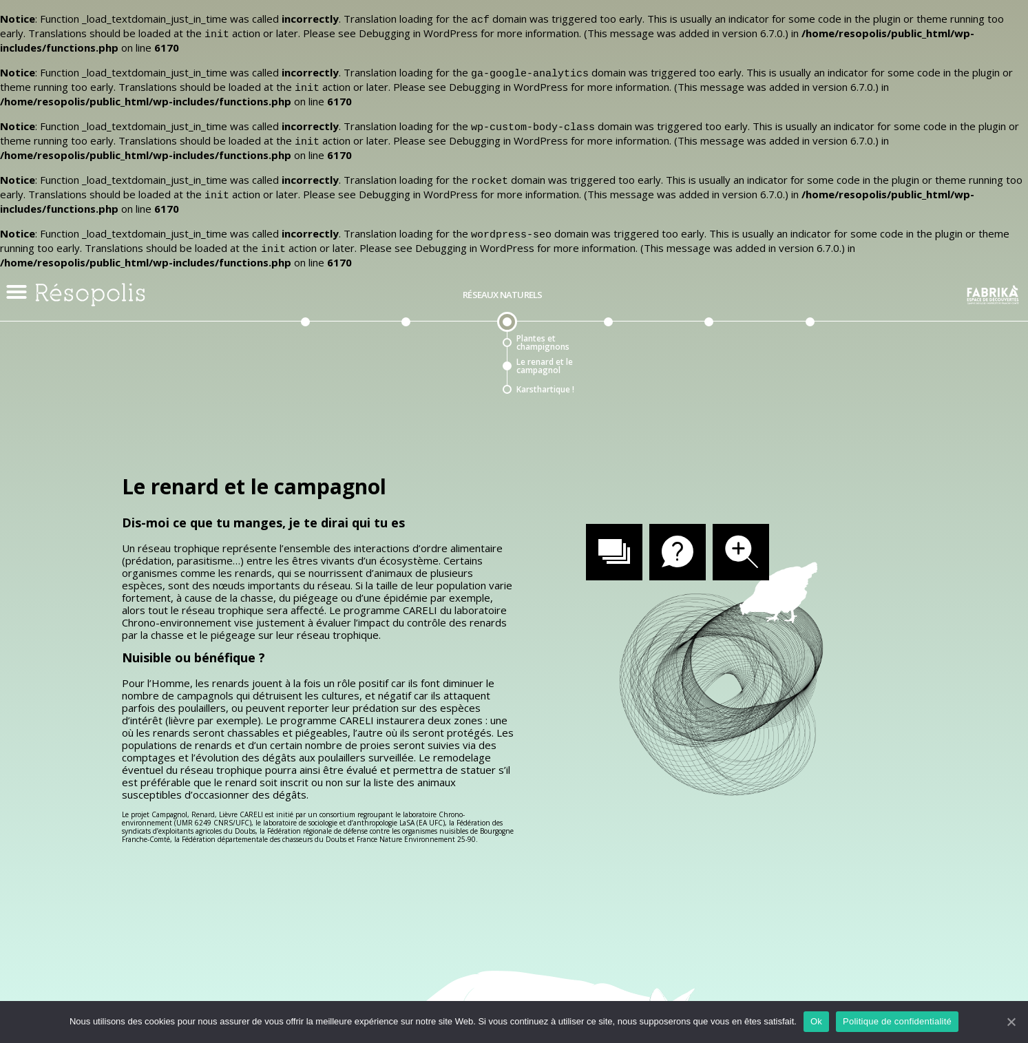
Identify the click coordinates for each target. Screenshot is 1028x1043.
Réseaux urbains (705, 274)
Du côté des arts (805, 274)
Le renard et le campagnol (544, 345)
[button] (16, 271)
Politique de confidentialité (897, 1021)
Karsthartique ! (545, 369)
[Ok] (1011, 1022)
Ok (816, 1021)
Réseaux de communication (401, 274)
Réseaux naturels (502, 274)
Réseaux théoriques (603, 274)
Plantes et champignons (542, 322)
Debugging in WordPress (418, 31)
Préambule (300, 274)
